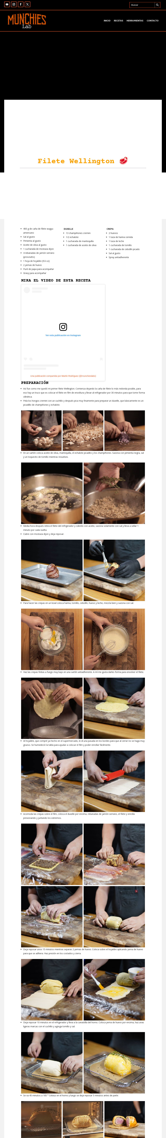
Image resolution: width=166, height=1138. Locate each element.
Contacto (153, 20)
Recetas (118, 20)
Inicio (107, 20)
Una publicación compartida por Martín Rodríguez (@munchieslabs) (63, 376)
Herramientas (135, 20)
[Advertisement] (83, 195)
